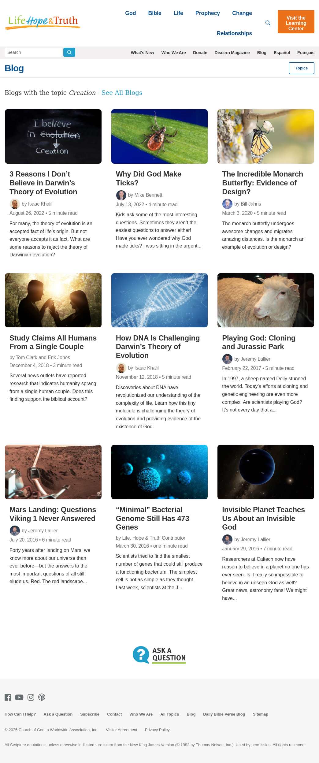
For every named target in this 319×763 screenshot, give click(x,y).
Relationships (234, 33)
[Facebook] (9, 697)
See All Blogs (122, 92)
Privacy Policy (157, 730)
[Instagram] (32, 697)
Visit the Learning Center (296, 23)
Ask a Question (58, 714)
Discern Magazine (232, 52)
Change (242, 13)
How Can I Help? (20, 714)
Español (282, 52)
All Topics (169, 714)
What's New (142, 52)
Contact (114, 714)
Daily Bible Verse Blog (224, 714)
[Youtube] (20, 697)
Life (178, 13)
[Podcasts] (43, 697)
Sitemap (261, 714)
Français (305, 52)
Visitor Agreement (121, 730)
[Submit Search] (69, 52)
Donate (200, 52)
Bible (154, 13)
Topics (301, 68)
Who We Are (173, 52)
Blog (261, 52)
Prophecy (207, 13)
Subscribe (89, 714)
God (130, 13)
